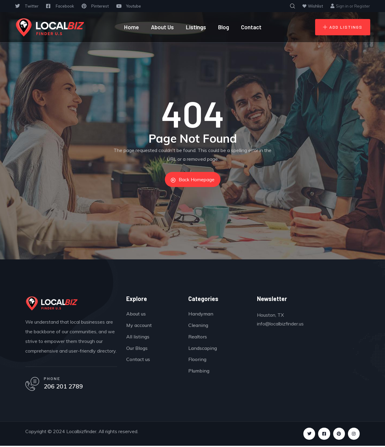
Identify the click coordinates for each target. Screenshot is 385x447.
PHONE (53, 379)
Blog (223, 27)
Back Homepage (192, 179)
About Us (162, 27)
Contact (251, 27)
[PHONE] (32, 384)
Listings (196, 27)
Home (131, 27)
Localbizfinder (81, 433)
